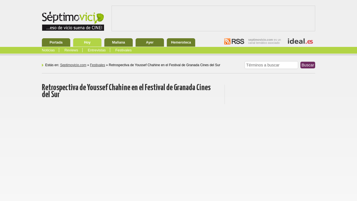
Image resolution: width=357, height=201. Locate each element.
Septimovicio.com (73, 65)
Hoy (87, 42)
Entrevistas (97, 50)
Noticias (48, 50)
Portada (56, 42)
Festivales (123, 50)
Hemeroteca (181, 42)
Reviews (71, 50)
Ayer (149, 42)
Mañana (118, 42)
